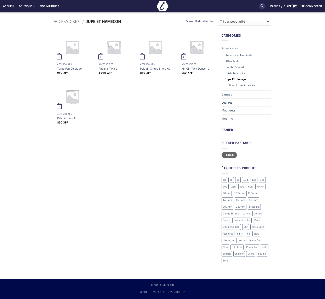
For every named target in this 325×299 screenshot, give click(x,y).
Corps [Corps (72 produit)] (226, 220)
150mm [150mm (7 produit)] (240, 200)
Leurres (227, 102)
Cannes (227, 94)
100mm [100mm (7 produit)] (239, 193)
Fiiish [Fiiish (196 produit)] (240, 233)
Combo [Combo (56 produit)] (258, 213)
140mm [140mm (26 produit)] (227, 200)
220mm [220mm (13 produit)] (240, 206)
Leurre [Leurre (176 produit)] (241, 240)
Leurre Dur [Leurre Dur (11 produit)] (255, 240)
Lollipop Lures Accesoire (240, 85)
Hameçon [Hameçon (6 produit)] (228, 240)
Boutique (27, 6)
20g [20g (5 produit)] (225, 186)
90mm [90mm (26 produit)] (226, 193)
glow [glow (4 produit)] (256, 233)
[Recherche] (262, 6)
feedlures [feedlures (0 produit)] (228, 233)
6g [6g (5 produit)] (231, 179)
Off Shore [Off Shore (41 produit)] (237, 247)
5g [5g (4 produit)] (224, 179)
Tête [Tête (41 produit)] (225, 260)
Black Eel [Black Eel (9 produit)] (254, 206)
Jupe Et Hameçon (236, 79)
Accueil (8, 6)
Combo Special (235, 67)
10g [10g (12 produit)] (245, 179)
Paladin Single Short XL (155, 68)
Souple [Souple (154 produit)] (262, 253)
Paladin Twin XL (67, 118)
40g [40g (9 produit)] (242, 186)
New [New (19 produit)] (225, 247)
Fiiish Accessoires (236, 73)
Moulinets (228, 110)
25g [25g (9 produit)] (233, 186)
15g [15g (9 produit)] (262, 179)
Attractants (232, 61)
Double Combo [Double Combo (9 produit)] (231, 226)
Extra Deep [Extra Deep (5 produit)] (258, 226)
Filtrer (229, 154)
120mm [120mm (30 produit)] (252, 193)
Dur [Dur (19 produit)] (246, 226)
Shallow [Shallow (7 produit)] (239, 253)
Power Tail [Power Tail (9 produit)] (252, 247)
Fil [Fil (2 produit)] (248, 233)
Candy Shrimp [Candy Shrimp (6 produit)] (231, 213)
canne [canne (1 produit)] (246, 213)
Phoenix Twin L (108, 68)
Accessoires (67, 21)
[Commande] (244, 22)
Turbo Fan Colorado (69, 68)
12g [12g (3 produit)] (254, 179)
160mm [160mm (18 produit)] (253, 200)
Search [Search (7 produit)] (227, 253)
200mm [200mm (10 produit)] (227, 206)
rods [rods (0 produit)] (264, 247)
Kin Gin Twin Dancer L (195, 68)
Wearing (227, 118)
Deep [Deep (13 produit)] (257, 220)
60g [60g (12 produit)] (250, 186)
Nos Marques (51, 6)
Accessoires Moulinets (239, 55)
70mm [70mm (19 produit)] (260, 186)
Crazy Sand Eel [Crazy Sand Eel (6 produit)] (242, 220)
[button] (283, 6)
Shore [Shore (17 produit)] (250, 253)
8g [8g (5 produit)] (237, 179)
